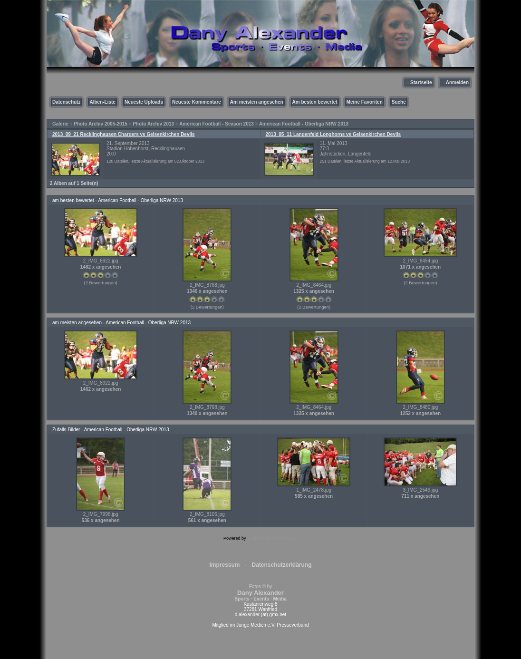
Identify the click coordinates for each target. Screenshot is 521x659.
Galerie (60, 123)
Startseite (421, 82)
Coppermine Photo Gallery (272, 538)
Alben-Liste (102, 102)
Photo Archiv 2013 (153, 123)
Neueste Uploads (144, 102)
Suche (399, 102)
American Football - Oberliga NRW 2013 (303, 123)
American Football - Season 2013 (216, 123)
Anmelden (457, 82)
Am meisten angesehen (256, 102)
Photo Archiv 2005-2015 (100, 123)
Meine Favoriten (365, 102)
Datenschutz (66, 102)
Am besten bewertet (315, 102)
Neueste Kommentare (196, 102)
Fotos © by (260, 592)
